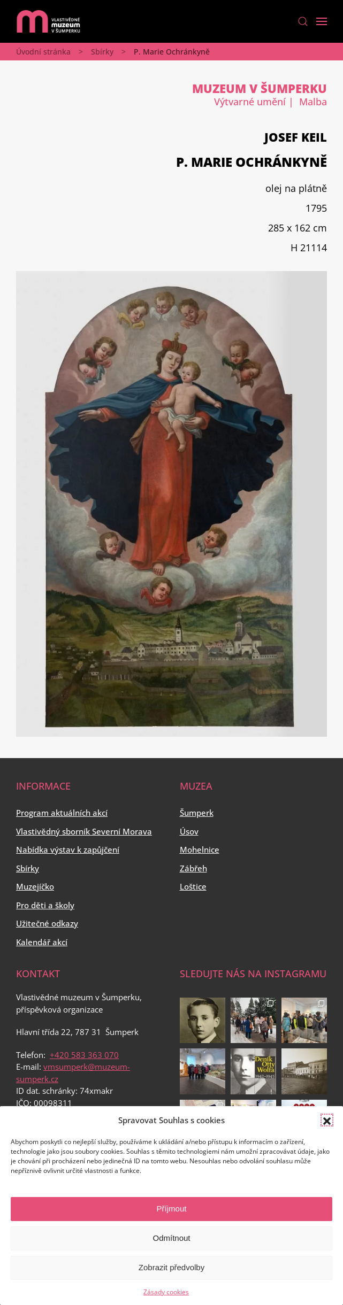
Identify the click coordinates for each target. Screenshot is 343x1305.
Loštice (193, 886)
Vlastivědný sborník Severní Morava (84, 831)
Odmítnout (171, 1237)
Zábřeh (193, 868)
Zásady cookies (166, 1291)
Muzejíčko (35, 886)
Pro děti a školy (45, 905)
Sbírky (102, 52)
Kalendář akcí (41, 942)
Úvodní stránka (43, 52)
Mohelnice (199, 849)
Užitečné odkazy (47, 923)
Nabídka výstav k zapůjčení (67, 849)
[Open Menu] (321, 21)
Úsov (189, 831)
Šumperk (197, 812)
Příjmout (172, 1208)
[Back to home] (48, 21)
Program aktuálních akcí (62, 812)
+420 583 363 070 (84, 1054)
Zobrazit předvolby (171, 1267)
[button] (327, 1120)
